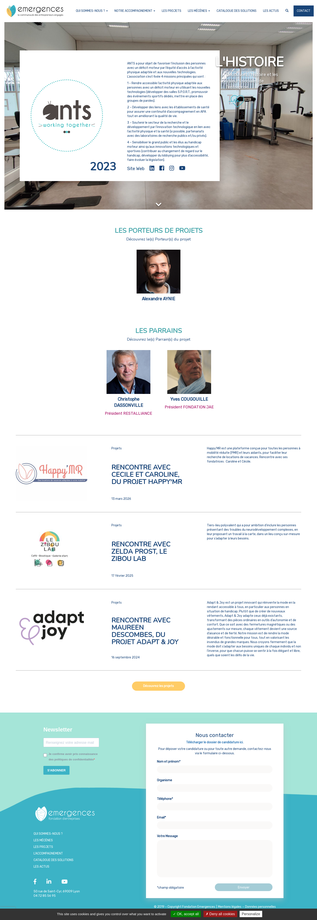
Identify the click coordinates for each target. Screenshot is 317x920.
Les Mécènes (199, 11)
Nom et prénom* (214, 786)
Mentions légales (229, 907)
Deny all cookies (220, 914)
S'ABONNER (56, 770)
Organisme (214, 804)
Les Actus (271, 11)
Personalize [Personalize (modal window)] (251, 914)
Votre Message (214, 877)
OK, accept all (186, 914)
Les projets (171, 11)
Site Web (135, 168)
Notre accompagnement (134, 11)
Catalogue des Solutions (236, 11)
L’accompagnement (48, 853)
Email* (214, 841)
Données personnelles (260, 907)
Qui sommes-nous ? (92, 11)
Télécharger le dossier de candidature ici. (214, 763)
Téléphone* (214, 823)
